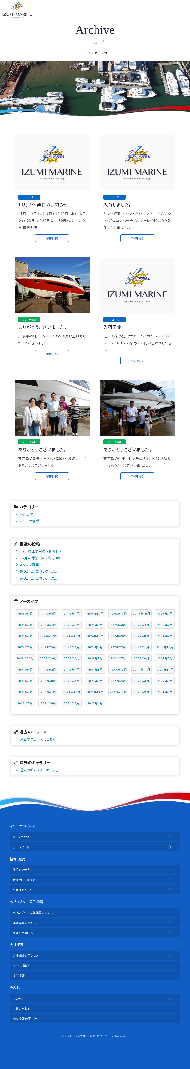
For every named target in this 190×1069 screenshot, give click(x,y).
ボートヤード (21, 847)
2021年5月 (71, 703)
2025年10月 (141, 613)
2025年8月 (25, 625)
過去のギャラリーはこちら (38, 769)
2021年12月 (71, 692)
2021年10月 (118, 692)
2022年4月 (141, 681)
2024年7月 (165, 636)
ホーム (87, 53)
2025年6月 (71, 625)
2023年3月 (48, 669)
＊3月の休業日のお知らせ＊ (40, 551)
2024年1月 (141, 647)
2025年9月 (165, 613)
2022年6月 (95, 681)
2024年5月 (48, 647)
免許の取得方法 (23, 933)
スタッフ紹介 (21, 965)
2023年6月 (141, 658)
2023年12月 (165, 647)
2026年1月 (71, 613)
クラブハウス (21, 837)
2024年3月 (95, 647)
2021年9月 (141, 692)
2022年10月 (165, 669)
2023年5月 (165, 658)
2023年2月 (71, 669)
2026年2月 (48, 613)
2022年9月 (25, 681)
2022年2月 (25, 692)
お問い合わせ (22, 1008)
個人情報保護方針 (25, 1018)
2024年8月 (141, 636)
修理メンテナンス (24, 869)
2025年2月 (165, 625)
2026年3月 (25, 613)
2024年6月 (25, 647)
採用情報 (19, 975)
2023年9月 (71, 658)
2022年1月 (48, 692)
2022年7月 (71, 681)
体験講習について (24, 923)
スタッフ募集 (29, 564)
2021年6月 (48, 703)
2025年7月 (48, 625)
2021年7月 (25, 703)
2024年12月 (48, 636)
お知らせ (26, 514)
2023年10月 (48, 658)
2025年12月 (95, 613)
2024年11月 (71, 636)
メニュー (183, 10)
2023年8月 (95, 658)
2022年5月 (118, 681)
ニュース (18, 998)
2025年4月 (118, 625)
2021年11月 (95, 692)
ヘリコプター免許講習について (33, 912)
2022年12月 (118, 669)
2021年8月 (165, 692)
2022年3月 (165, 681)
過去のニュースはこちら (37, 739)
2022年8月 (48, 681)
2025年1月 (25, 636)
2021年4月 (95, 703)
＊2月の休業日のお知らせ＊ (40, 558)
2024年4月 (71, 647)
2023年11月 (25, 658)
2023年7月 (118, 658)
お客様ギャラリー (24, 890)
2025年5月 (95, 625)
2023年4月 (25, 669)
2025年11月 (118, 613)
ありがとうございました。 (38, 571)
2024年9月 (118, 636)
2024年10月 (95, 636)
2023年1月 (95, 669)
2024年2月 (118, 647)
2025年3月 (141, 625)
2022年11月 (141, 669)
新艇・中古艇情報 (24, 880)
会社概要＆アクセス (26, 955)
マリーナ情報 (29, 520)
